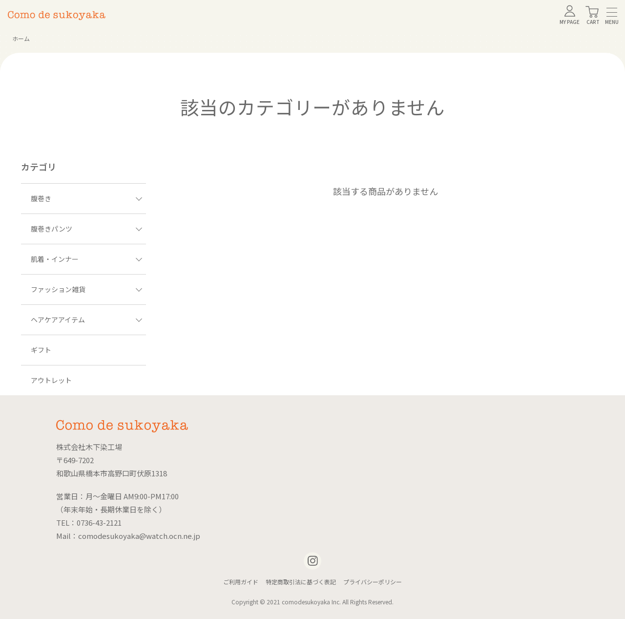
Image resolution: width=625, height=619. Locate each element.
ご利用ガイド (240, 581)
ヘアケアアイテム (86, 319)
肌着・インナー (86, 259)
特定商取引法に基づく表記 (301, 581)
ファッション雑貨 (86, 289)
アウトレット (51, 380)
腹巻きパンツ (86, 229)
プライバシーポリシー (372, 581)
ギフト (41, 350)
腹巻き (86, 198)
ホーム (21, 38)
